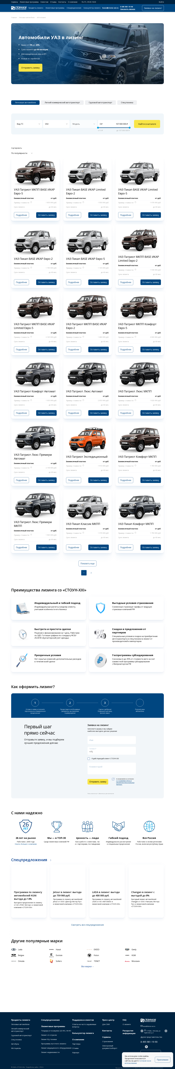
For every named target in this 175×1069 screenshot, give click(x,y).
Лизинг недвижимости (50, 1052)
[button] (7, 891)
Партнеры (76, 1044)
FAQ (124, 1020)
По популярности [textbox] (19, 153)
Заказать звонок (127, 9)
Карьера (75, 1052)
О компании (72, 2)
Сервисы (14, 2)
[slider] (98, 128)
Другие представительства (151, 1037)
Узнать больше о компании (26, 844)
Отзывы (53, 2)
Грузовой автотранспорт (21, 1035)
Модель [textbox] (76, 124)
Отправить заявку (30, 67)
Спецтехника (16, 1039)
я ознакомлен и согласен (123, 781)
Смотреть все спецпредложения (87, 924)
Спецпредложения (74, 8)
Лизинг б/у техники (49, 1039)
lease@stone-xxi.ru (110, 8)
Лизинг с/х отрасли (49, 1035)
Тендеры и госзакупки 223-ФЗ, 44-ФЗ (56, 1031)
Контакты (62, 2)
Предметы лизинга (35, 8)
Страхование (107, 1041)
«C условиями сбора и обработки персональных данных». (125, 782)
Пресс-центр (108, 1020)
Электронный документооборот (109, 1047)
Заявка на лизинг (153, 8)
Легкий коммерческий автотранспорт (20, 1030)
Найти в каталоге (147, 124)
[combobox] (28, 124)
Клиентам (44, 2)
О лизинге (127, 1024)
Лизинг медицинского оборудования (56, 1048)
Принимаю (162, 1059)
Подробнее (21, 215)
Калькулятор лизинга (92, 8)
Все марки (86, 966)
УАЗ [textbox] (46, 124)
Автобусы (15, 1044)
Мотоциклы (16, 1048)
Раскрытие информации (129, 1032)
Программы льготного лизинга (53, 1044)
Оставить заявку (46, 215)
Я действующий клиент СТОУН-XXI (103, 759)
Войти (160, 2)
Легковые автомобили (20, 1024)
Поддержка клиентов (83, 1020)
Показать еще (87, 563)
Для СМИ (106, 1024)
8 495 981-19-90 (126, 7)
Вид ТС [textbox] (20, 124)
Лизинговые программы (29, 2)
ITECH (41, 1067)
